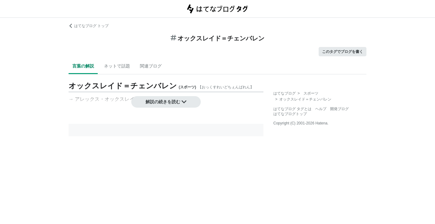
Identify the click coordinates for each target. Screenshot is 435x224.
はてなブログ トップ (89, 26)
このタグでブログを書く (342, 51)
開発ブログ (339, 109)
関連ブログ (151, 65)
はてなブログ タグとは (292, 109)
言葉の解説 (83, 65)
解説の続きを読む (166, 101)
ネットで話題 (117, 65)
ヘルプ (320, 109)
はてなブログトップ (290, 114)
